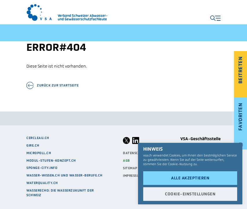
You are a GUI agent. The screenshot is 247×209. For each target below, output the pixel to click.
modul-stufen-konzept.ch (51, 160)
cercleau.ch (37, 138)
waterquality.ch (42, 183)
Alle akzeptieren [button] (190, 178)
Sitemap (130, 168)
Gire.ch (32, 145)
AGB (126, 160)
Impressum (132, 176)
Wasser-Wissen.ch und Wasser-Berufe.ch (64, 175)
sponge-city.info (41, 168)
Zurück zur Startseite (58, 85)
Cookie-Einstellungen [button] (190, 194)
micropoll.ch (38, 153)
